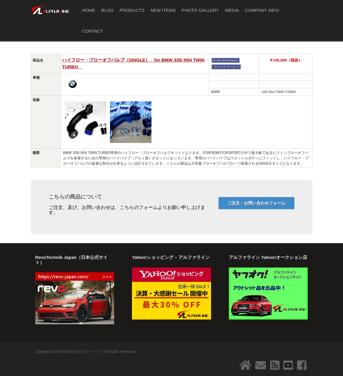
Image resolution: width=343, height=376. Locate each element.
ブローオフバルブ (226, 67)
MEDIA (232, 10)
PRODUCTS (132, 10)
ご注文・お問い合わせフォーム (256, 203)
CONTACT (92, 31)
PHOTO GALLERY (200, 10)
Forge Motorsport (225, 60)
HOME (88, 10)
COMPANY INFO (262, 10)
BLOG (107, 10)
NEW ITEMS (163, 10)
